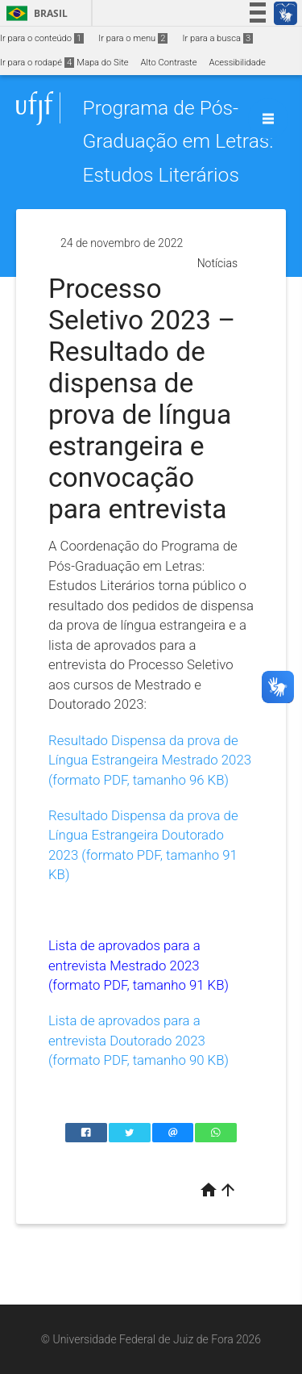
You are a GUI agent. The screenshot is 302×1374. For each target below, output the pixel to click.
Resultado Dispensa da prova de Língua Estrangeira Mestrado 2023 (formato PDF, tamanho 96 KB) (149, 760)
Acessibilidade (237, 62)
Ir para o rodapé (37, 62)
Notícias (217, 263)
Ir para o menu (133, 38)
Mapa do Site (102, 62)
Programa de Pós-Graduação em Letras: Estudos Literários (177, 141)
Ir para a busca (217, 38)
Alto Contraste (169, 62)
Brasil (34, 13)
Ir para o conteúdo (42, 38)
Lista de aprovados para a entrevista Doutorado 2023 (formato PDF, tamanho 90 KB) (138, 1040)
